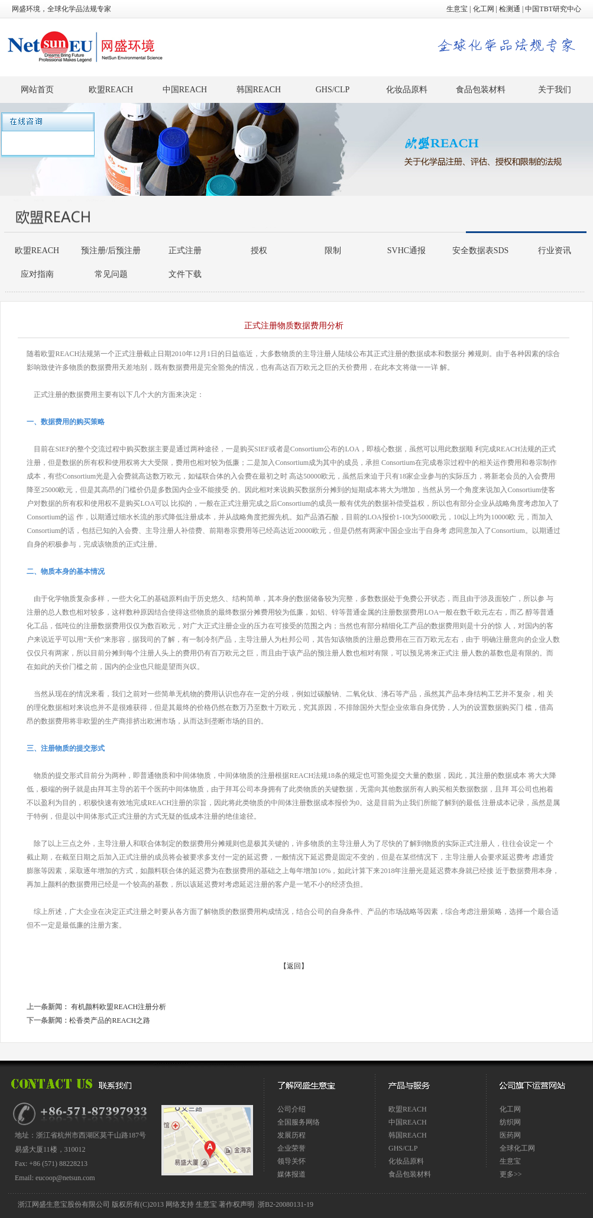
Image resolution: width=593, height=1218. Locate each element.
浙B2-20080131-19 (285, 1204)
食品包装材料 (480, 89)
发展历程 (291, 1135)
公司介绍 (291, 1109)
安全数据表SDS (480, 250)
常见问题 (111, 274)
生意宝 (457, 9)
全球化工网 (517, 1148)
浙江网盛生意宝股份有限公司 (65, 1204)
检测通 (509, 9)
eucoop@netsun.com (65, 1178)
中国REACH (185, 89)
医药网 (510, 1135)
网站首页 (37, 89)
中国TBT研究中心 (553, 9)
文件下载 (185, 274)
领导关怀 (291, 1161)
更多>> (511, 1174)
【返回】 (294, 966)
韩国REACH (258, 89)
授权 (259, 250)
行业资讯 (554, 250)
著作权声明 (236, 1204)
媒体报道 (291, 1174)
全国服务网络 (298, 1122)
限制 (333, 250)
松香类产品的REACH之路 (109, 1020)
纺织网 (510, 1122)
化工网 (483, 9)
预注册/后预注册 (111, 250)
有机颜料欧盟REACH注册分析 (117, 1007)
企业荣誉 (291, 1148)
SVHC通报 (406, 250)
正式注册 (185, 250)
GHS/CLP (333, 89)
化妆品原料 (406, 89)
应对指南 (37, 274)
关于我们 (554, 89)
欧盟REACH (111, 89)
